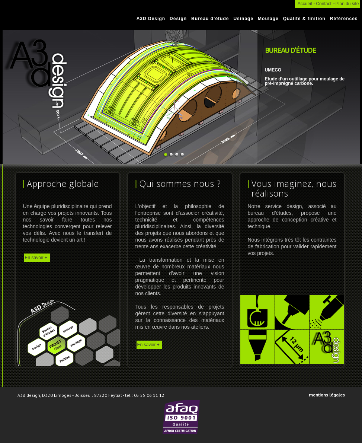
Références (344, 18)
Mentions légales (327, 395)
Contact (323, 3)
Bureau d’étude (210, 18)
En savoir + (36, 257)
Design (178, 18)
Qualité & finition (304, 18)
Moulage (268, 18)
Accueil (305, 3)
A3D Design (151, 18)
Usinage (243, 18)
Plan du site (347, 3)
